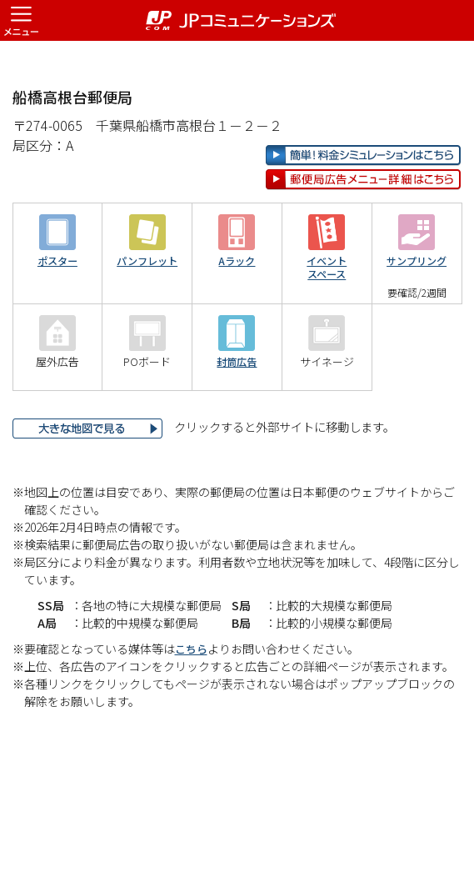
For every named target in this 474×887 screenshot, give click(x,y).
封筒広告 (236, 415)
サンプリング (416, 315)
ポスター (57, 315)
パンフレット (147, 315)
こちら (192, 702)
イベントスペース (326, 321)
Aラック (237, 315)
